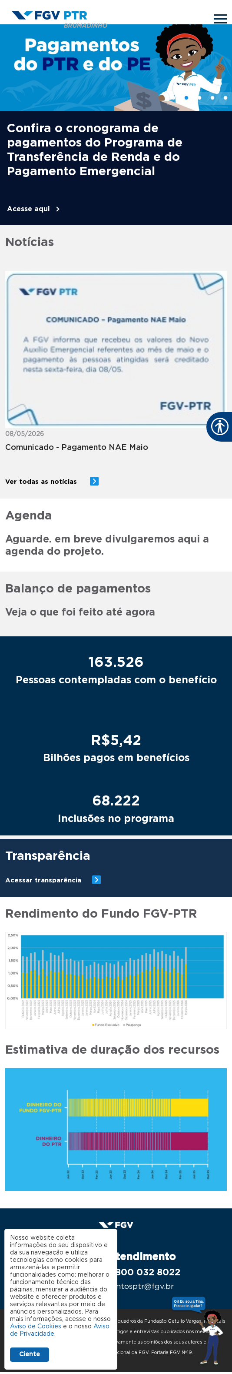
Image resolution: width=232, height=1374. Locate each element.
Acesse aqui (28, 209)
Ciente (29, 1354)
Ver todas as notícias (42, 482)
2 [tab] (186, 98)
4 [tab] (212, 98)
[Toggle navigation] (220, 18)
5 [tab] (225, 98)
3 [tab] (199, 98)
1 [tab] (173, 98)
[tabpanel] (116, 124)
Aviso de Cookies (35, 1327)
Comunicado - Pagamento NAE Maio (76, 448)
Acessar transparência (43, 880)
